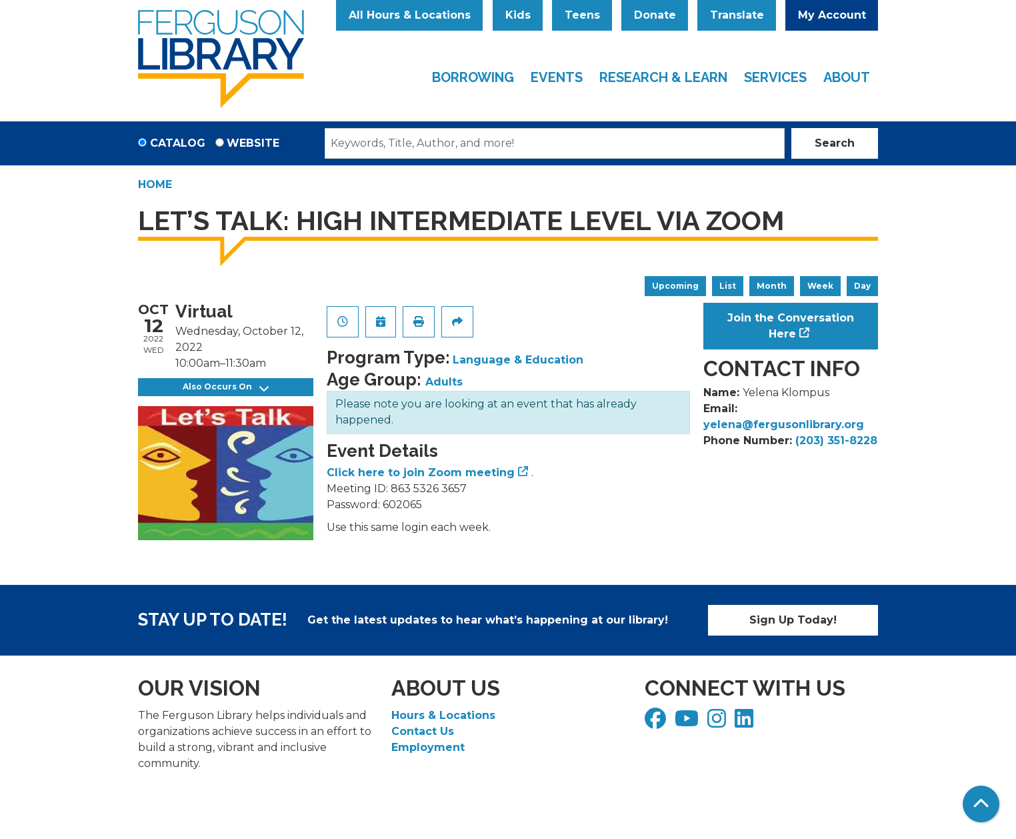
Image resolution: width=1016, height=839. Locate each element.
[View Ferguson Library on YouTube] (688, 722)
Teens (582, 15)
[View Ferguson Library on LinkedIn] (746, 722)
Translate (737, 15)
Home (155, 184)
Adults (444, 381)
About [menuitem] (846, 77)
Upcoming (675, 286)
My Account (832, 15)
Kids (518, 15)
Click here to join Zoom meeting (421, 472)
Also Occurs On (226, 387)
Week (820, 286)
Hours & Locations (443, 715)
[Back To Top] (981, 804)
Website (253, 143)
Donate (655, 15)
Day (862, 286)
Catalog (177, 143)
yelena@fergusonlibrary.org (783, 424)
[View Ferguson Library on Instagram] (718, 722)
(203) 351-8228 (836, 440)
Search (835, 143)
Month (772, 286)
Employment (428, 747)
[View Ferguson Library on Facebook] (657, 722)
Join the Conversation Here (790, 325)
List (727, 286)
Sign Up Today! (793, 620)
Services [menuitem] (775, 77)
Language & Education (518, 359)
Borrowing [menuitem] (473, 77)
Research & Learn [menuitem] (663, 77)
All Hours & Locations (410, 15)
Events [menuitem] (557, 77)
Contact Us (422, 731)
